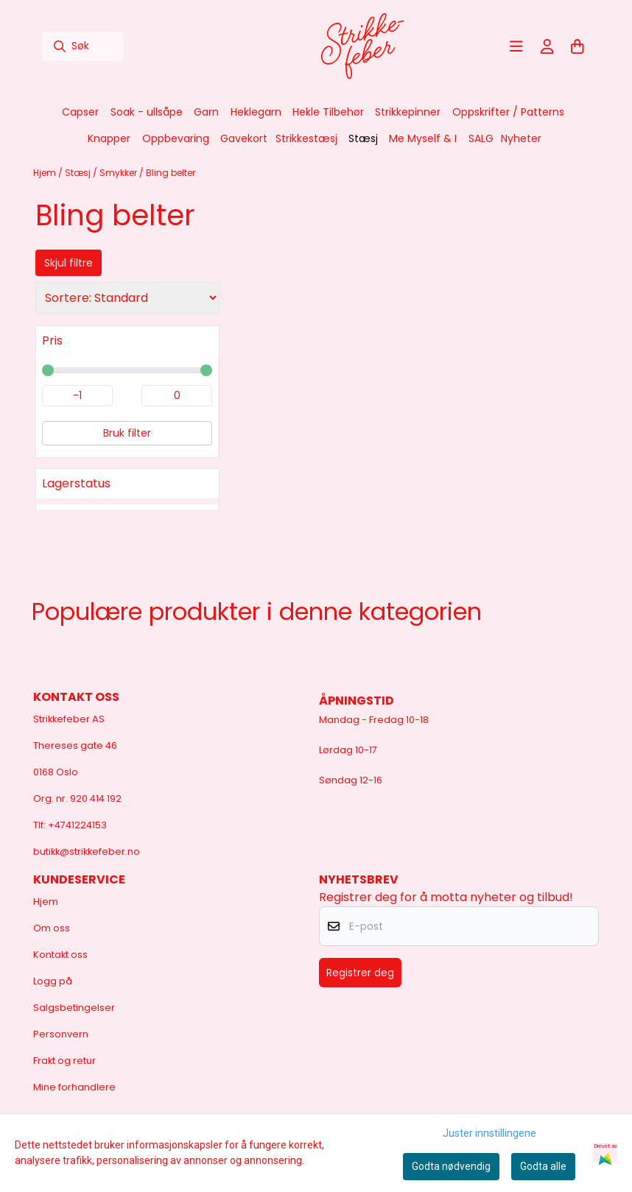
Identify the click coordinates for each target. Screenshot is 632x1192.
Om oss (51, 928)
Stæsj (79, 172)
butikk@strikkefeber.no (86, 851)
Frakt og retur (64, 1060)
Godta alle (543, 1166)
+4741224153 (77, 825)
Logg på (52, 981)
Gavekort (243, 138)
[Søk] (83, 46)
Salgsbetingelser (74, 1007)
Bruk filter (127, 433)
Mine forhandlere (74, 1087)
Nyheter (521, 138)
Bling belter (170, 172)
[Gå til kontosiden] (547, 46)
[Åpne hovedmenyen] (516, 46)
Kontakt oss (60, 954)
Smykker (119, 172)
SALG (481, 138)
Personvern (60, 1034)
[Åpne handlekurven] (577, 46)
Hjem (45, 172)
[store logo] (362, 46)
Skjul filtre (68, 262)
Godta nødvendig (451, 1166)
